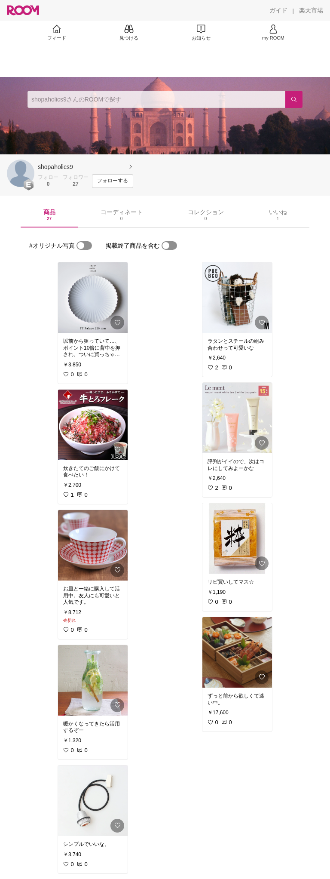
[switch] (84, 245)
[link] (93, 297)
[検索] (293, 99)
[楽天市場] (311, 10)
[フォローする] (112, 181)
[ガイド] (278, 10)
